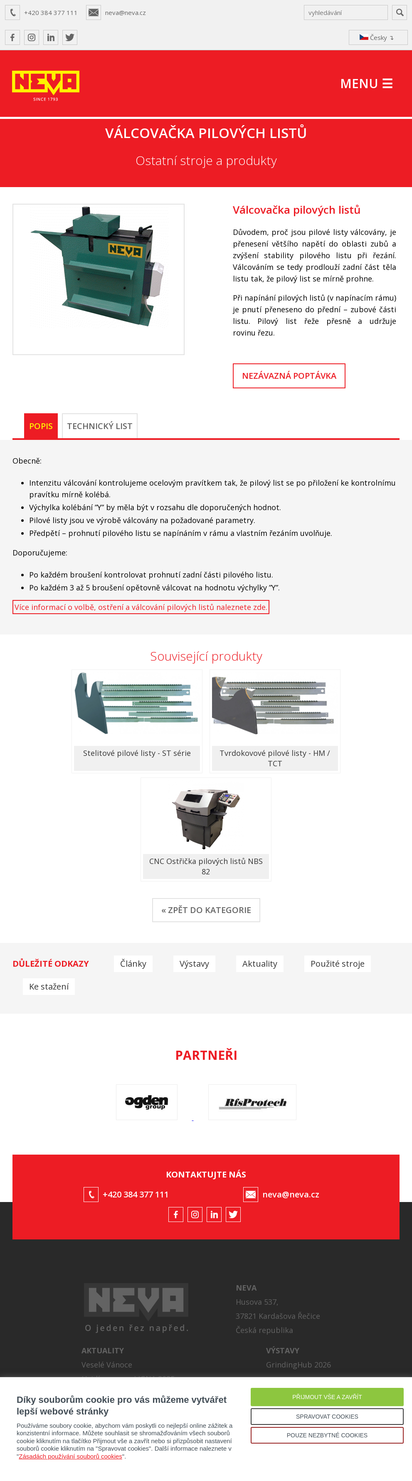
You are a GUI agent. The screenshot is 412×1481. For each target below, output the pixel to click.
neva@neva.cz (125, 12)
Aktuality (259, 963)
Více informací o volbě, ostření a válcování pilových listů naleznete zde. (141, 607)
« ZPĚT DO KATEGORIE (206, 910)
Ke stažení (49, 986)
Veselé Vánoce (106, 1365)
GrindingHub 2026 (298, 1365)
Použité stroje (338, 963)
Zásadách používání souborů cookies (70, 1456)
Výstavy (194, 963)
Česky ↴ (377, 37)
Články (133, 963)
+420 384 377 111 (51, 12)
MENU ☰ (366, 83)
